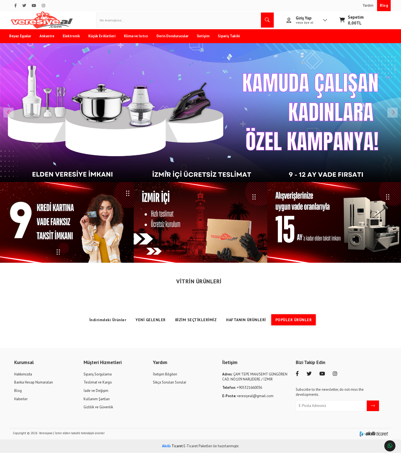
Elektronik (76, 40)
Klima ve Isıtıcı (141, 40)
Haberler (21, 403)
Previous (14, 117)
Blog (384, 5)
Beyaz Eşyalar (25, 40)
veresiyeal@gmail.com (247, 400)
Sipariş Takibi (234, 40)
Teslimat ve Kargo (98, 386)
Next (387, 117)
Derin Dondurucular (178, 40)
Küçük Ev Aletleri (107, 40)
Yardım (368, 5)
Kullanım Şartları (97, 403)
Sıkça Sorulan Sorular (169, 386)
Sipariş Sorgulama (98, 378)
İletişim (208, 40)
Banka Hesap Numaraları (33, 386)
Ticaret (172, 450)
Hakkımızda (23, 378)
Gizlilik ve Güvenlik (98, 411)
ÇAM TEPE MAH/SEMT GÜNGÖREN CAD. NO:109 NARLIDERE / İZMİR (254, 381)
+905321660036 (242, 391)
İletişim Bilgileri (165, 378)
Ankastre (52, 40)
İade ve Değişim (96, 394)
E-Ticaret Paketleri (198, 450)
